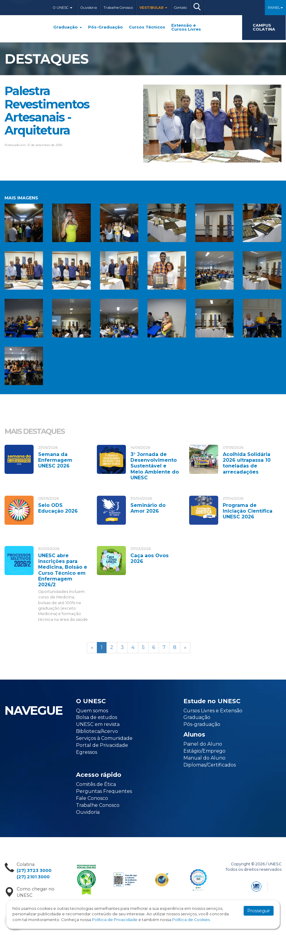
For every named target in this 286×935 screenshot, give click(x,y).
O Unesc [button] (62, 7)
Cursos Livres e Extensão (212, 711)
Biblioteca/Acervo (97, 731)
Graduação (67, 27)
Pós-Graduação (105, 27)
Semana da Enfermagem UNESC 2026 (55, 460)
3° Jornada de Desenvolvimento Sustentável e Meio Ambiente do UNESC (154, 466)
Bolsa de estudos (96, 717)
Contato (180, 7)
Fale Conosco (92, 798)
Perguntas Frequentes (104, 791)
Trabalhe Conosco (118, 7)
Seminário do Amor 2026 (148, 508)
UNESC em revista (98, 724)
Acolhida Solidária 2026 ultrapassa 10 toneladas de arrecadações (247, 463)
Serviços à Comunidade (104, 738)
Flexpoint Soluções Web (277, 885)
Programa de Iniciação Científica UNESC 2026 (247, 511)
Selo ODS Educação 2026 (58, 508)
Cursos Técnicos (147, 27)
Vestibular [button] (153, 7)
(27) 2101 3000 (33, 877)
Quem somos (92, 711)
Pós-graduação (201, 724)
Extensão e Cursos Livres (186, 28)
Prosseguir (258, 910)
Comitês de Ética (96, 784)
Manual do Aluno (204, 758)
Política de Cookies (191, 919)
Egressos (86, 752)
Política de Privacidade (114, 919)
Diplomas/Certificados (209, 765)
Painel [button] (275, 7)
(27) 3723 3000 (34, 870)
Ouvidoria (89, 7)
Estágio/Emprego (204, 751)
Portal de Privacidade (102, 745)
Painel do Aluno (202, 744)
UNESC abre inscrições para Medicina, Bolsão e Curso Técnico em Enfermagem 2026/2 (62, 570)
